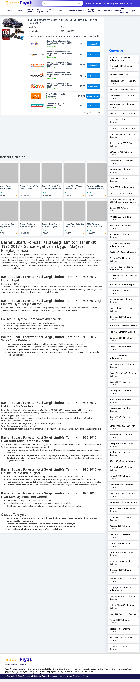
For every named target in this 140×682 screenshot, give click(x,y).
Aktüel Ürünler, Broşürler (107, 3)
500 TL (46, 233)
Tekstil (60, 11)
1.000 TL (91, 233)
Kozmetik (82, 11)
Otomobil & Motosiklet (123, 10)
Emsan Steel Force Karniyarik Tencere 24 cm (95, 187)
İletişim (22, 664)
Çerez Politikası (74, 676)
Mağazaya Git (93, 44)
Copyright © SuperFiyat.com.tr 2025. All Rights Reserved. (32, 676)
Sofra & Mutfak (50, 11)
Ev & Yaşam (40, 11)
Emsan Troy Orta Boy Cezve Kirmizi (74, 225)
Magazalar (133, 11)
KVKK (62, 676)
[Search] (79, 3)
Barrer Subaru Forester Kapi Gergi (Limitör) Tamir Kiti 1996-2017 (59, 43)
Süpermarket (104, 11)
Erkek (19, 11)
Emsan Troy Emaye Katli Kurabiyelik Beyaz (51, 225)
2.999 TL (47, 195)
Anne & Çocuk (30, 11)
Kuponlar (124, 3)
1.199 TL (25, 195)
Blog (132, 3)
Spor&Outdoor (114, 11)
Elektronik (72, 11)
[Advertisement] (52, 376)
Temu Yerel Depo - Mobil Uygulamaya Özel (55, 95)
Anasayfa (90, 3)
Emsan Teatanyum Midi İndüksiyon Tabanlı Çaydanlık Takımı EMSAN (28, 225)
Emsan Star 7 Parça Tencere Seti (73, 187)
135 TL (68, 233)
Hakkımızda (11, 664)
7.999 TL (91, 195)
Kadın (9, 11)
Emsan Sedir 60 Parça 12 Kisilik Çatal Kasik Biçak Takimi (52, 187)
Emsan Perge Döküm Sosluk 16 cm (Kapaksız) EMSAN (29, 187)
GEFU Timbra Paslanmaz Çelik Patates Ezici (94, 225)
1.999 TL (69, 195)
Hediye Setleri (91, 11)
